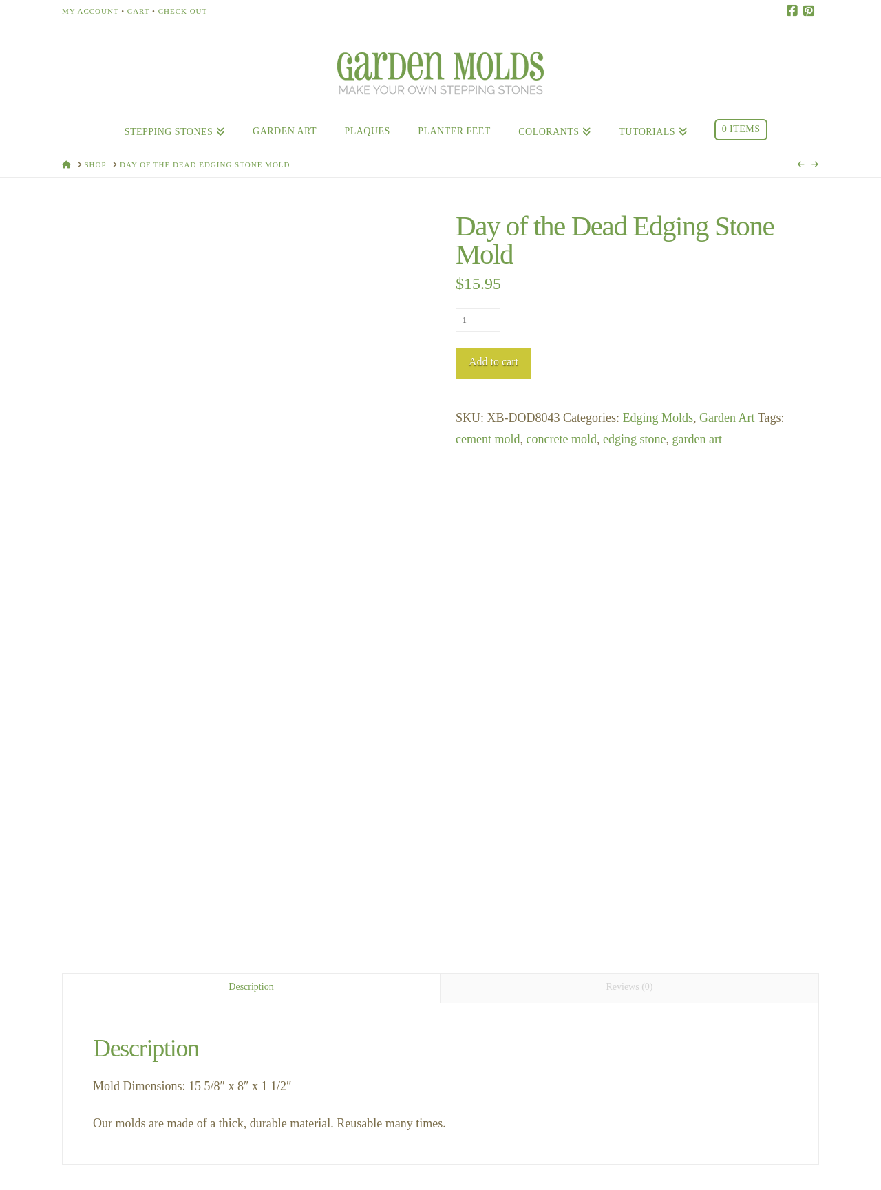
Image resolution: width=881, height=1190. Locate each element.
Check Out (183, 11)
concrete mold (561, 439)
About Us (241, 1141)
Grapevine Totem (514, 938)
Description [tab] (251, 498)
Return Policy (627, 1141)
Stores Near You (371, 1141)
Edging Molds (658, 418)
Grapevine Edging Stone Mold (145, 948)
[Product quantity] (478, 320)
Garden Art (726, 418)
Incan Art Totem (707, 938)
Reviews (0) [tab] (629, 498)
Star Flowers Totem (325, 938)
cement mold (488, 439)
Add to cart (493, 362)
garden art (696, 439)
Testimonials (458, 1141)
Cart (138, 11)
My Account (90, 11)
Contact (296, 1141)
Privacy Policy (540, 1141)
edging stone (634, 439)
